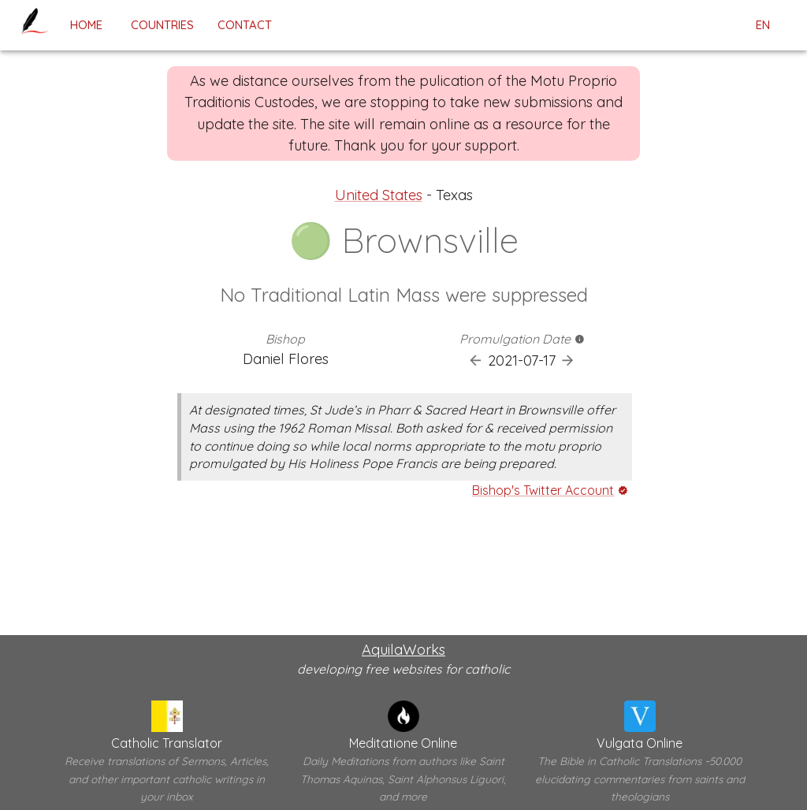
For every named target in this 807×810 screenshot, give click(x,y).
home (86, 25)
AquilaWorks (403, 650)
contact (245, 25)
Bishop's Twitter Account (543, 490)
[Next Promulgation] (568, 360)
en (763, 25)
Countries (162, 25)
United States (378, 195)
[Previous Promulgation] (475, 360)
